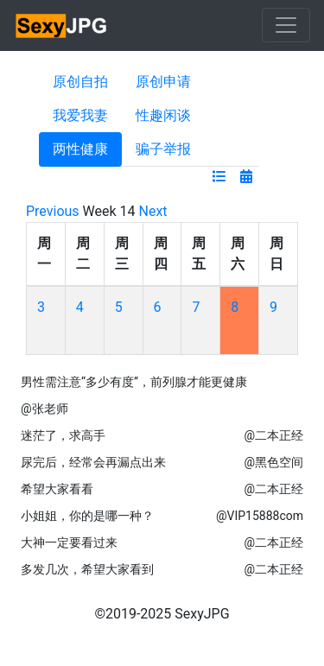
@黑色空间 (273, 462)
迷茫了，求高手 (63, 435)
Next (153, 211)
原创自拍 (80, 81)
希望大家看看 (57, 489)
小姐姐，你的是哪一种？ (87, 516)
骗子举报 (163, 149)
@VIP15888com (259, 516)
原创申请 (163, 81)
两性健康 (80, 149)
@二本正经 (273, 435)
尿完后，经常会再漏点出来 (93, 462)
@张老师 (44, 408)
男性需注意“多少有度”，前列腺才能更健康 (134, 382)
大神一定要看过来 (69, 542)
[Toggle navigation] (286, 25)
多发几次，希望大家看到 (87, 569)
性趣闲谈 (163, 115)
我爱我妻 (80, 115)
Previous (52, 211)
